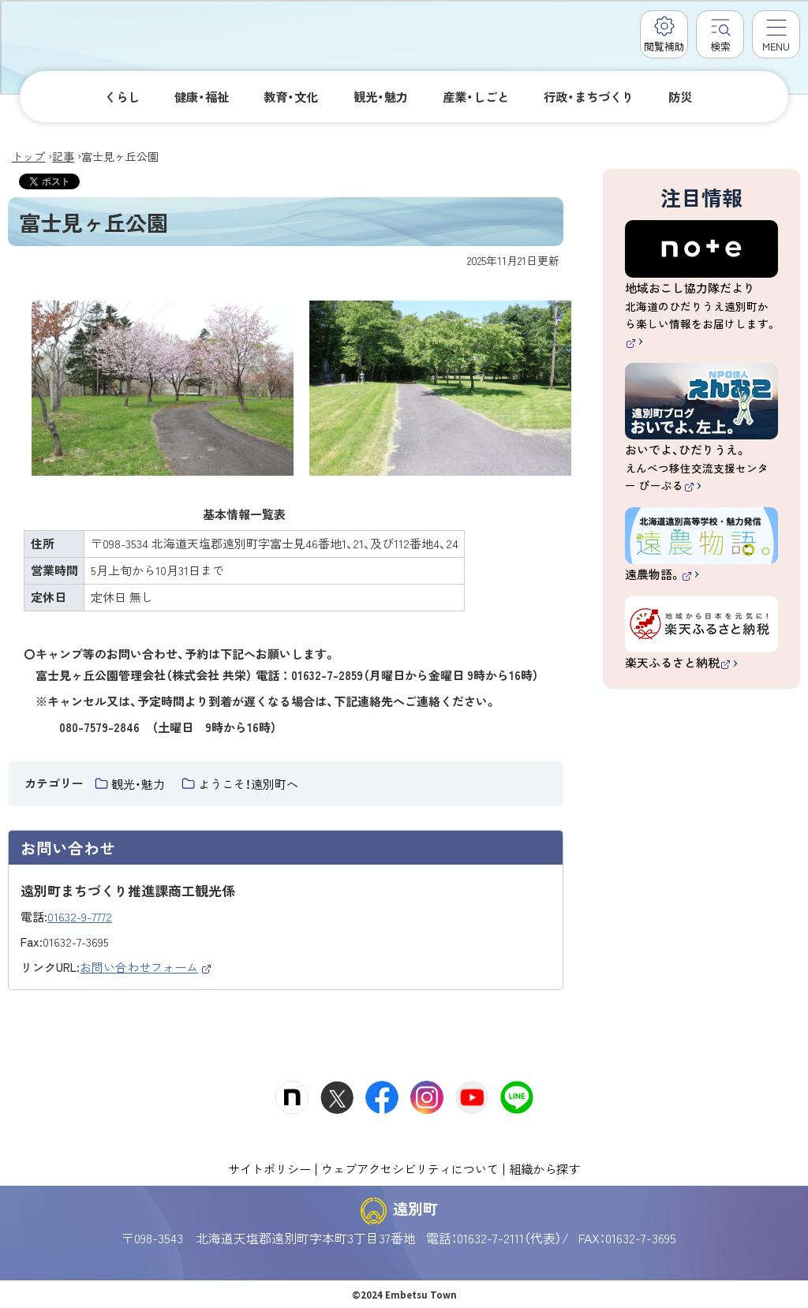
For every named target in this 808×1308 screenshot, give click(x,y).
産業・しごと (476, 96)
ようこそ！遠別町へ (248, 783)
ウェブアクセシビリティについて (410, 1168)
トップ (28, 156)
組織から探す (544, 1168)
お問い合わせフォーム (146, 967)
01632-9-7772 (79, 916)
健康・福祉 (201, 96)
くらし (122, 96)
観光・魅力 (381, 96)
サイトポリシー (269, 1168)
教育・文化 (291, 96)
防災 (680, 96)
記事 (63, 156)
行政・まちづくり (589, 96)
